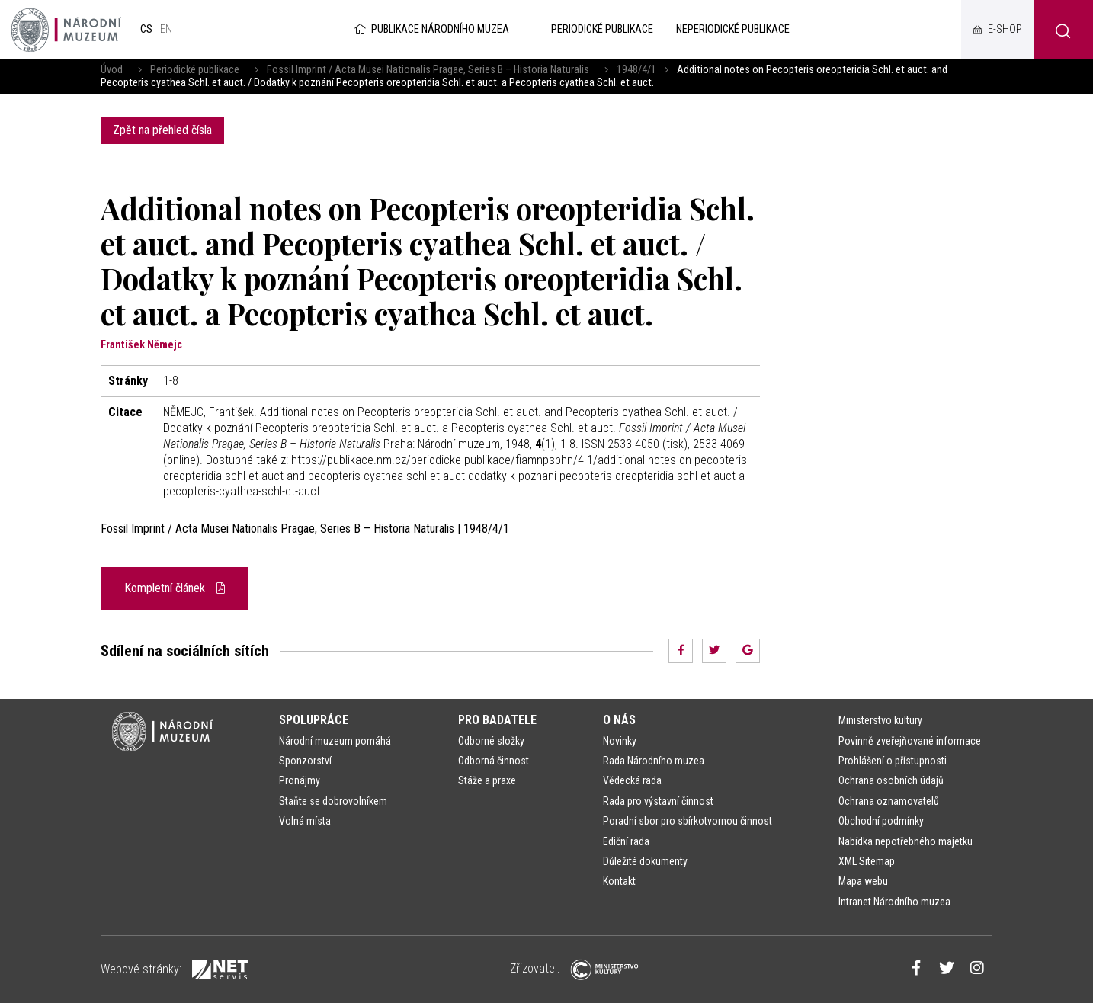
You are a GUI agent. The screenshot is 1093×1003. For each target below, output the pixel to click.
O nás (619, 720)
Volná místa (305, 821)
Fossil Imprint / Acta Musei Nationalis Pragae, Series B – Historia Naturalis (428, 69)
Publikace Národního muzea (430, 29)
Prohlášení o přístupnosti (892, 761)
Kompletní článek (174, 588)
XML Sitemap (866, 861)
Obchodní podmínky (881, 821)
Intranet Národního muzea (894, 902)
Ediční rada (626, 841)
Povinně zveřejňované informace (909, 741)
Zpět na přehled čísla (162, 130)
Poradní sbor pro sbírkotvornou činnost (687, 821)
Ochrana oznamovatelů (888, 801)
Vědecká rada (632, 780)
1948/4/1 (636, 69)
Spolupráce (313, 720)
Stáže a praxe (487, 780)
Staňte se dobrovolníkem (333, 801)
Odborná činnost (493, 761)
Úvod (112, 69)
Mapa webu (863, 881)
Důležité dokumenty (645, 861)
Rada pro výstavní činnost (658, 801)
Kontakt (619, 881)
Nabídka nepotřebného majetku (905, 841)
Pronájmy (299, 780)
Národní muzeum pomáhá (335, 741)
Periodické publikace (194, 69)
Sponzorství (305, 761)
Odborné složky (491, 741)
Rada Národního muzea (653, 761)
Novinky (619, 741)
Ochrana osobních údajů (891, 780)
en (166, 29)
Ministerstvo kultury (880, 720)
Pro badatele (497, 720)
